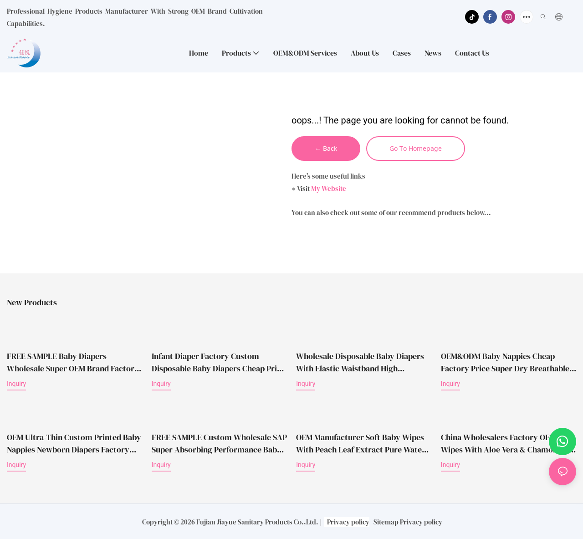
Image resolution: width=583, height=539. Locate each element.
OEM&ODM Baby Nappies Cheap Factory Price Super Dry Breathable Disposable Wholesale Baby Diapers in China (505, 363)
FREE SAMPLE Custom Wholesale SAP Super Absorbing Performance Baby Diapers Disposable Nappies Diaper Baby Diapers (219, 443)
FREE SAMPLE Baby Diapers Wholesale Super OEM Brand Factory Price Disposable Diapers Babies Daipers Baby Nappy (73, 363)
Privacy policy (348, 521)
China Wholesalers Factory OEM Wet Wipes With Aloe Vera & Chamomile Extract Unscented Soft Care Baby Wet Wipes (506, 443)
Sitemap (386, 521)
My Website (328, 189)
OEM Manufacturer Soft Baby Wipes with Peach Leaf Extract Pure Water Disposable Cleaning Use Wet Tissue (360, 435)
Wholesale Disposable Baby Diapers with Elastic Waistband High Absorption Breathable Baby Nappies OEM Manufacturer (362, 363)
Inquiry (16, 384)
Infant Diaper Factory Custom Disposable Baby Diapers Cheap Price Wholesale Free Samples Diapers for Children (218, 363)
